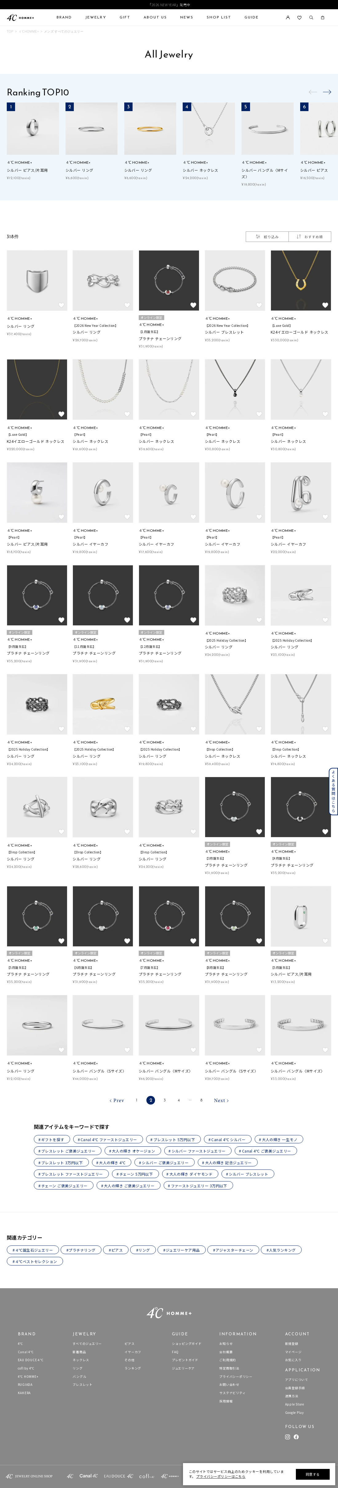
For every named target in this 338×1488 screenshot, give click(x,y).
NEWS (186, 17)
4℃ (20, 1343)
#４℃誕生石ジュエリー (33, 1250)
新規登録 (291, 1343)
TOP (10, 31)
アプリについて (296, 1379)
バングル (79, 1376)
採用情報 (226, 1401)
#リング (143, 1250)
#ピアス (116, 1250)
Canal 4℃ (26, 1352)
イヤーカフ (133, 1352)
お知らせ (226, 1343)
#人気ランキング (281, 1250)
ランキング (133, 1368)
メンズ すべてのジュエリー (63, 31)
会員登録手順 (295, 1388)
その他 (129, 1360)
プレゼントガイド (185, 1360)
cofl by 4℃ (26, 1368)
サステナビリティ (232, 1392)
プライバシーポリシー (236, 1376)
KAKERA (24, 1392)
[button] (327, 92)
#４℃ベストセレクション (35, 1261)
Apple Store (294, 1404)
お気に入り (293, 1360)
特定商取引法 (229, 1368)
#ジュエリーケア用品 (181, 1250)
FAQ (175, 1352)
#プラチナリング (81, 1250)
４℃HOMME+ (28, 31)
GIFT (125, 17)
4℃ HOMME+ (28, 1376)
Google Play (294, 1412)
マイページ (293, 1352)
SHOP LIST (219, 17)
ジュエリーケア (183, 1368)
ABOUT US (155, 17)
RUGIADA (25, 1384)
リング (77, 1368)
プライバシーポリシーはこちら (220, 1476)
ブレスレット (83, 1384)
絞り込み (267, 236)
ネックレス (81, 1360)
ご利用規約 (227, 1360)
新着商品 (79, 1352)
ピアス (129, 1343)
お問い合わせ (229, 1384)
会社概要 (226, 1352)
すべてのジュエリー (87, 1343)
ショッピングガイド (187, 1343)
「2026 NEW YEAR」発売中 (169, 4)
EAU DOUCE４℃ (31, 1360)
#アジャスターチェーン (233, 1250)
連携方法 (291, 1396)
